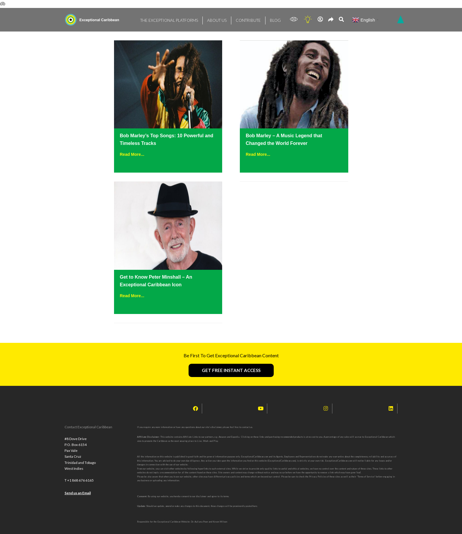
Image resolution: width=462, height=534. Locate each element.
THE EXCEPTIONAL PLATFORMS (166, 19)
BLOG (264, 19)
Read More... (132, 154)
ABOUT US (209, 19)
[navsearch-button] (341, 20)
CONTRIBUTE (238, 19)
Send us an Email (78, 493)
